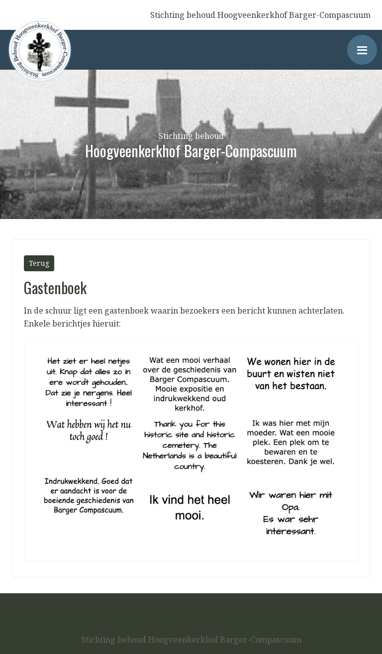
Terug (39, 263)
